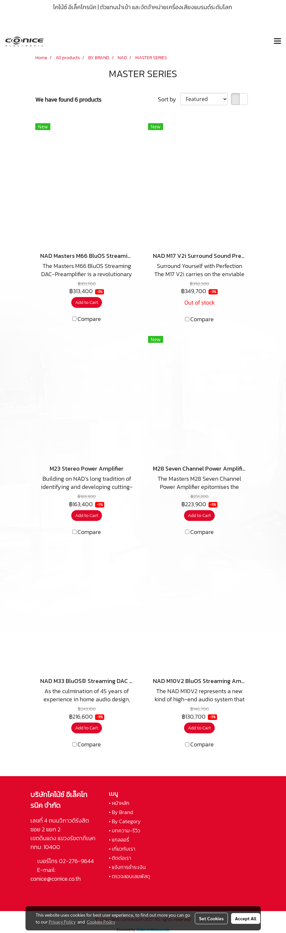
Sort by (169, 99)
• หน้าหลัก (119, 803)
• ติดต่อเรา (120, 858)
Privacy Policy (62, 922)
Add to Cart (86, 302)
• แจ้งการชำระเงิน (127, 867)
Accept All (245, 918)
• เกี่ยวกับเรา (122, 849)
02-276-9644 (76, 861)
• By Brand (121, 812)
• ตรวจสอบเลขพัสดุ (129, 876)
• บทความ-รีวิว (124, 830)
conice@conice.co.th (56, 878)
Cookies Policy (101, 922)
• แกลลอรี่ (119, 839)
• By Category (125, 821)
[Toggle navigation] (277, 41)
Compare (89, 318)
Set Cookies (211, 918)
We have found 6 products (68, 99)
